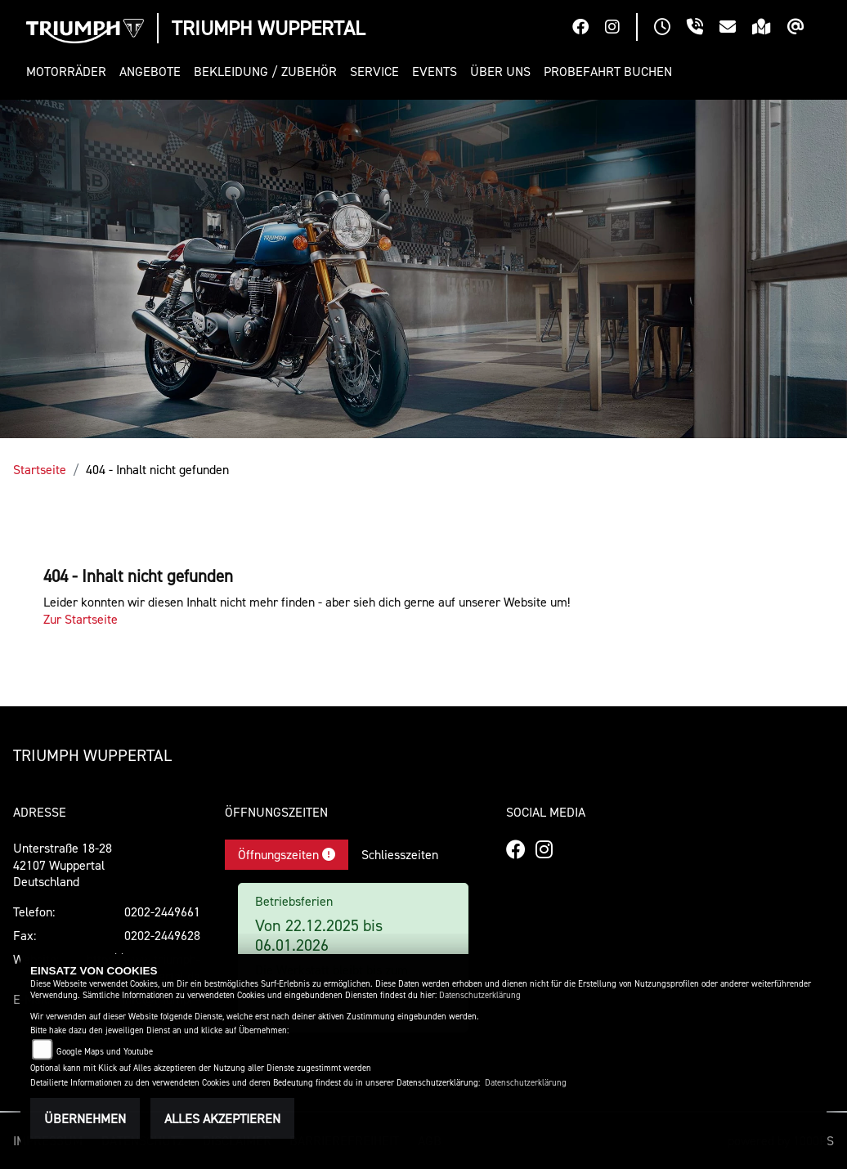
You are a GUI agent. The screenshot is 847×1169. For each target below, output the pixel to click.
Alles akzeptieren (222, 1118)
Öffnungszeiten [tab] (286, 854)
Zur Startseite (80, 619)
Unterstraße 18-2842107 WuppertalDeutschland (62, 865)
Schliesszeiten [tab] (399, 854)
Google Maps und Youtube (104, 1051)
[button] (69, 71)
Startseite (39, 469)
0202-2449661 (162, 911)
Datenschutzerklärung (480, 995)
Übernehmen (85, 1118)
